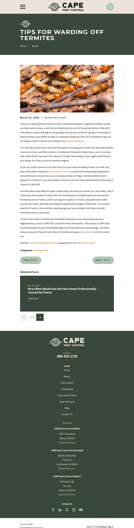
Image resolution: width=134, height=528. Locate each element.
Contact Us (67, 414)
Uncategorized (40, 250)
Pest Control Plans (67, 395)
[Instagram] (74, 509)
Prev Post (30, 260)
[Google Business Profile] (60, 509)
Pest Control (67, 382)
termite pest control (60, 171)
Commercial (67, 389)
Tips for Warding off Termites (44, 242)
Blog (67, 408)
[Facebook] (53, 509)
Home (67, 370)
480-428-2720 (67, 356)
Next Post (103, 260)
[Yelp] (67, 509)
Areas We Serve (67, 401)
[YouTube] (81, 509)
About (67, 376)
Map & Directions (67, 442)
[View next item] (40, 317)
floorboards (88, 232)
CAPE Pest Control (86, 242)
